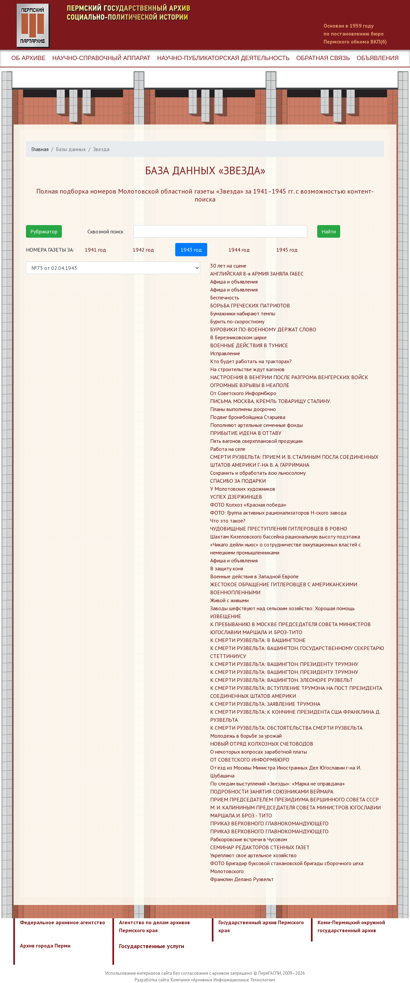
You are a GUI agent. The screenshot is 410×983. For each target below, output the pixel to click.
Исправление (225, 353)
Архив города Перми (45, 945)
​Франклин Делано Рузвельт (242, 879)
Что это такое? (227, 520)
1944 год (239, 249)
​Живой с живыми (229, 600)
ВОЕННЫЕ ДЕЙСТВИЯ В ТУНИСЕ (249, 345)
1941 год (95, 249)
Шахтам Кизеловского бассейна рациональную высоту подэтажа (285, 536)
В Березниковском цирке (238, 337)
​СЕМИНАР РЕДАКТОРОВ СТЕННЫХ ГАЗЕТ (260, 847)
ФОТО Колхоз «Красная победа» (248, 504)
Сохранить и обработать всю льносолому (258, 472)
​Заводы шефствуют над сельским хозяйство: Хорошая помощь (282, 608)
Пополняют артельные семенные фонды (256, 425)
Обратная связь (323, 58)
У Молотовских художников (242, 488)
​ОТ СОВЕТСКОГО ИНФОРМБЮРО (249, 759)
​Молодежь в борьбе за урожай (246, 735)
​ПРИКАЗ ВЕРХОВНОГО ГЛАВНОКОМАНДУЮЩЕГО (269, 823)
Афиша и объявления (234, 281)
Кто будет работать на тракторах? (251, 361)
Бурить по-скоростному (237, 321)
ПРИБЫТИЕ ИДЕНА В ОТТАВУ (245, 433)
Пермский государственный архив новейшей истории (141, 26)
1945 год (287, 249)
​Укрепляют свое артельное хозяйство (253, 855)
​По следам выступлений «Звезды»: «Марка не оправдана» (277, 783)
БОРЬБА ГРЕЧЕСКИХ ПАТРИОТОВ (250, 305)
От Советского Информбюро (243, 393)
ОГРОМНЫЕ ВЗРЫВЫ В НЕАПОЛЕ (249, 385)
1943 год (191, 249)
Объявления (377, 58)
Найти (329, 231)
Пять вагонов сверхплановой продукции (256, 441)
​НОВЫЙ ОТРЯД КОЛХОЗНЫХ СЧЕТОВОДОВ (261, 743)
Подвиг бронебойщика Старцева (247, 417)
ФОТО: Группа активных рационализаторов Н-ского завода (278, 512)
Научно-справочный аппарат (101, 58)
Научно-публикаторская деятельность (223, 58)
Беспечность (224, 297)
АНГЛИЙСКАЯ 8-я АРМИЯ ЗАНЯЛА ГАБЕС (257, 273)
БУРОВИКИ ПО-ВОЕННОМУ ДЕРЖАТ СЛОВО (263, 329)
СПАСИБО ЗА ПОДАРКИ (238, 480)
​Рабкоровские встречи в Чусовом (248, 839)
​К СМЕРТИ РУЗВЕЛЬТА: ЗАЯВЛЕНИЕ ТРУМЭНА (265, 703)
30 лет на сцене (228, 265)
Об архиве (28, 58)
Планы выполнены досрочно (243, 409)
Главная (40, 149)
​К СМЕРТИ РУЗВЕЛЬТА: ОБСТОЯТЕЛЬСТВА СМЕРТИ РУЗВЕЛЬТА (286, 727)
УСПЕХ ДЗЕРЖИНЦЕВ (236, 496)
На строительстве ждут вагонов (247, 369)
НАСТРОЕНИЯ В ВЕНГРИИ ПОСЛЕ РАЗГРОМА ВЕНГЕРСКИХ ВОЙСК (289, 377)
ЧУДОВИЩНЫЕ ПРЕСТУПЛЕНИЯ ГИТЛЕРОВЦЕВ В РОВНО (278, 528)
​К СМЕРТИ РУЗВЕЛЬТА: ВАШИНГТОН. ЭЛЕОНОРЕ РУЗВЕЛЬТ (281, 680)
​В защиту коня (226, 568)
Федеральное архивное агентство (62, 922)
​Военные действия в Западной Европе (254, 576)
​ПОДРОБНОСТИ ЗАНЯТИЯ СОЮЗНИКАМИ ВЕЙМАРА (271, 791)
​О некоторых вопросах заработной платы (258, 751)
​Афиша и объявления (234, 560)
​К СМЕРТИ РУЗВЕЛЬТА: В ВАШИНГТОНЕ (258, 640)
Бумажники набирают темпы (242, 313)
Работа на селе (227, 449)
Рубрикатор (44, 231)
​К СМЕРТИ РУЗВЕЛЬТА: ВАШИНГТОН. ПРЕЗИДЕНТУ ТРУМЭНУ (284, 664)
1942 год (143, 249)
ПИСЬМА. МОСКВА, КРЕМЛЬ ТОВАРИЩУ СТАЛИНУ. (270, 401)
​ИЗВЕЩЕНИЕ (225, 616)
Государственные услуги (151, 946)
